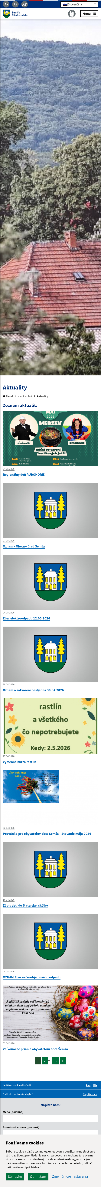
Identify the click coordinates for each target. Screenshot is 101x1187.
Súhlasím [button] (15, 1176)
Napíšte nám (90, 1094)
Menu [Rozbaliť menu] (89, 13)
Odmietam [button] (38, 1176)
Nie (95, 1085)
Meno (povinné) (13, 1112)
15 (55, 1061)
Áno (89, 1085)
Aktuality (42, 396)
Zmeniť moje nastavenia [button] (70, 1176)
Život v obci (25, 396)
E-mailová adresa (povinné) (21, 1127)
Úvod (8, 396)
